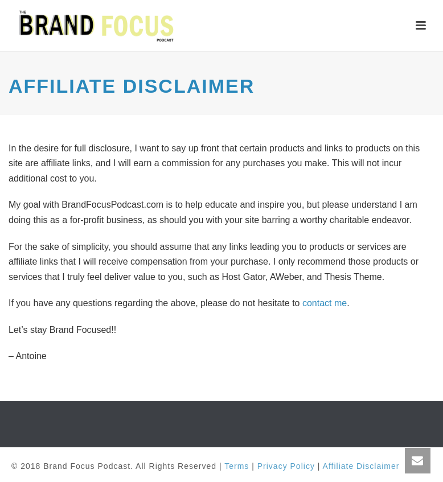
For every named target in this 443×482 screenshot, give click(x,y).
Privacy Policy (286, 466)
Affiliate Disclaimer (361, 466)
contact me (324, 303)
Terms (236, 466)
